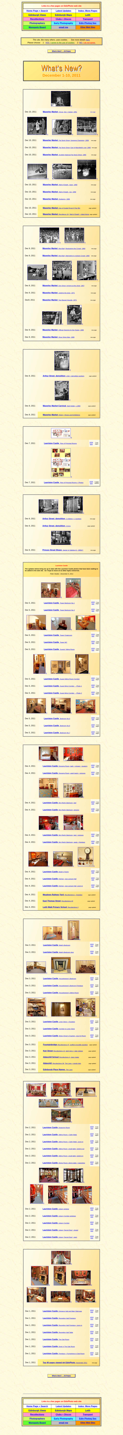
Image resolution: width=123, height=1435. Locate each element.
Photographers (37, 23)
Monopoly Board (37, 27)
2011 (85, 1363)
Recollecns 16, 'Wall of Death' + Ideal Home (74, 214)
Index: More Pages (87, 11)
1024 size (91, 443)
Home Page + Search (37, 11)
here (88, 40)
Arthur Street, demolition (54, 376)
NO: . (87, 43)
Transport (88, 19)
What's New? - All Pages (61, 51)
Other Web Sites (87, 27)
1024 (92, 944)
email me (63, 27)
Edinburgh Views (37, 15)
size (91, 946)
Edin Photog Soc (87, 23)
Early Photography (63, 23)
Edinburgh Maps (63, 15)
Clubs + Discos (63, 19)
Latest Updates (63, 11)
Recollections (37, 19)
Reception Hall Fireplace (67, 1318)
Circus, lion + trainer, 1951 (68, 112)
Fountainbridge (50, 1045)
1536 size (93, 810)
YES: (59, 43)
